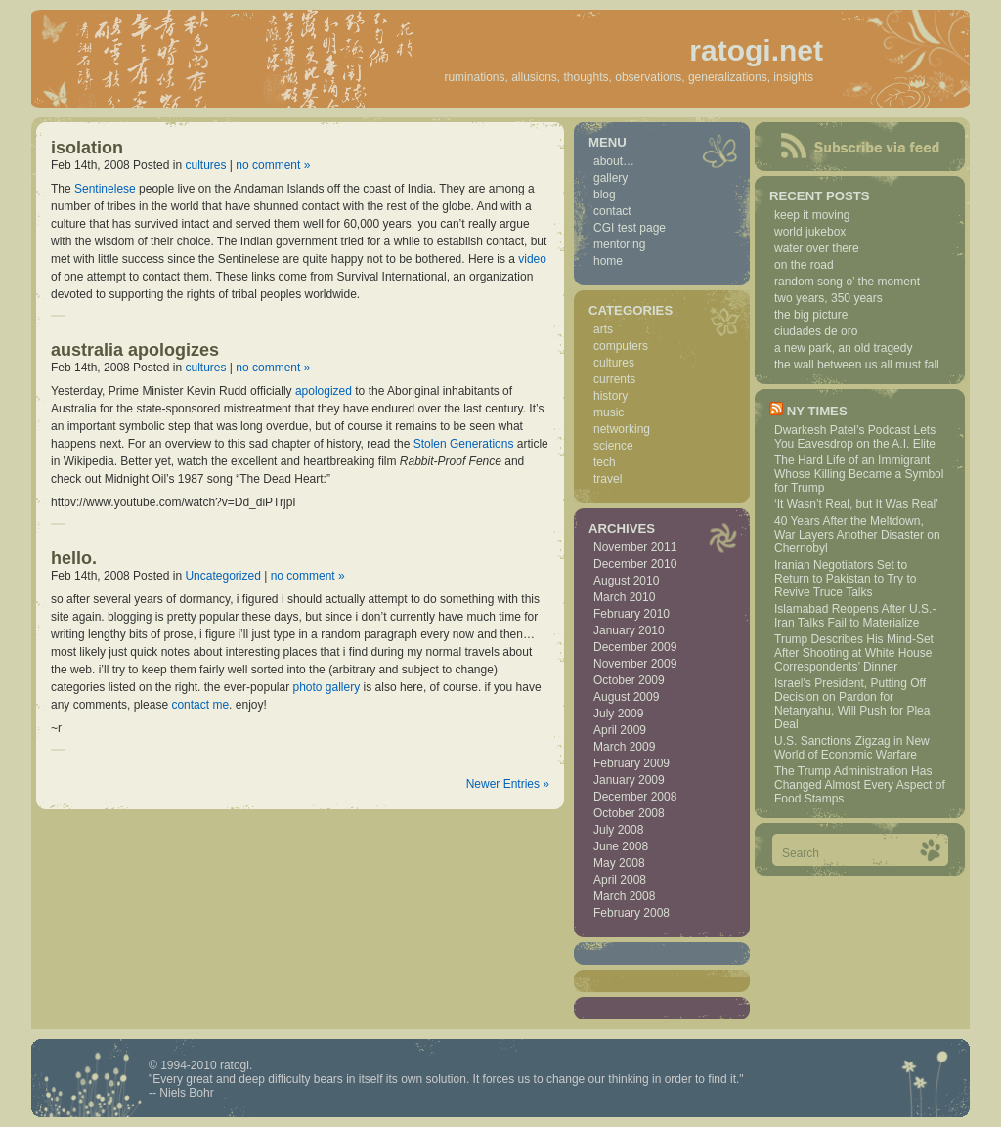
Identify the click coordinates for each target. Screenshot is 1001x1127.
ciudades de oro (815, 331)
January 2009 (629, 780)
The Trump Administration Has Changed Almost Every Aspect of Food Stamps (859, 784)
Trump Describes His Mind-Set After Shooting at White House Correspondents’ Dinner (854, 652)
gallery (610, 178)
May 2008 (619, 863)
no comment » (273, 165)
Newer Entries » (507, 784)
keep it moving (811, 215)
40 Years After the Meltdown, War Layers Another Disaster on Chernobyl (857, 534)
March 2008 (624, 896)
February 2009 (631, 763)
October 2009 (629, 680)
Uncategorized (222, 576)
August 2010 (626, 580)
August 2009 (626, 697)
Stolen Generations (463, 444)
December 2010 (634, 564)
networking (621, 429)
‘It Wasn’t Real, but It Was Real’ (856, 504)
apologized (323, 391)
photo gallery (326, 687)
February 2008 (631, 913)
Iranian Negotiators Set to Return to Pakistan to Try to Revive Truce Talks (845, 578)
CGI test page (629, 228)
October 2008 (629, 813)
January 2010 (629, 630)
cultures (205, 165)
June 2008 (620, 846)
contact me (200, 705)
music (608, 412)
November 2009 (634, 664)
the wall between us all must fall (856, 364)
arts (603, 329)
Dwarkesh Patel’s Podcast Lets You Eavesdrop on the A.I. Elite (855, 437)
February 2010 (631, 614)
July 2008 (618, 830)
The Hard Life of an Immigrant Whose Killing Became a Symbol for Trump (858, 474)
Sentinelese (105, 188)
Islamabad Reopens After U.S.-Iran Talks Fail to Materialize (855, 615)
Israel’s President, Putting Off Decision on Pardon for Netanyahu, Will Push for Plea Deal (852, 703)
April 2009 (619, 730)
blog (604, 194)
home (608, 261)
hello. (74, 558)
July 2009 (618, 713)
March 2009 (624, 747)
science (613, 446)
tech (604, 462)
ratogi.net (756, 50)
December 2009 (634, 647)
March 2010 (624, 597)
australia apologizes (135, 350)
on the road (804, 265)
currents (614, 379)
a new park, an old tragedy (843, 348)
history (610, 396)
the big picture (811, 315)
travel (607, 479)
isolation (87, 147)
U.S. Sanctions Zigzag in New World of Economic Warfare (852, 747)
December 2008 (634, 796)
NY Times (817, 411)
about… (613, 161)
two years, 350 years (828, 298)
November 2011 (634, 547)
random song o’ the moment (847, 281)
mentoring (619, 244)
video (532, 259)
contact (612, 211)
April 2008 (619, 880)
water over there (816, 248)
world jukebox (810, 231)
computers (620, 346)
